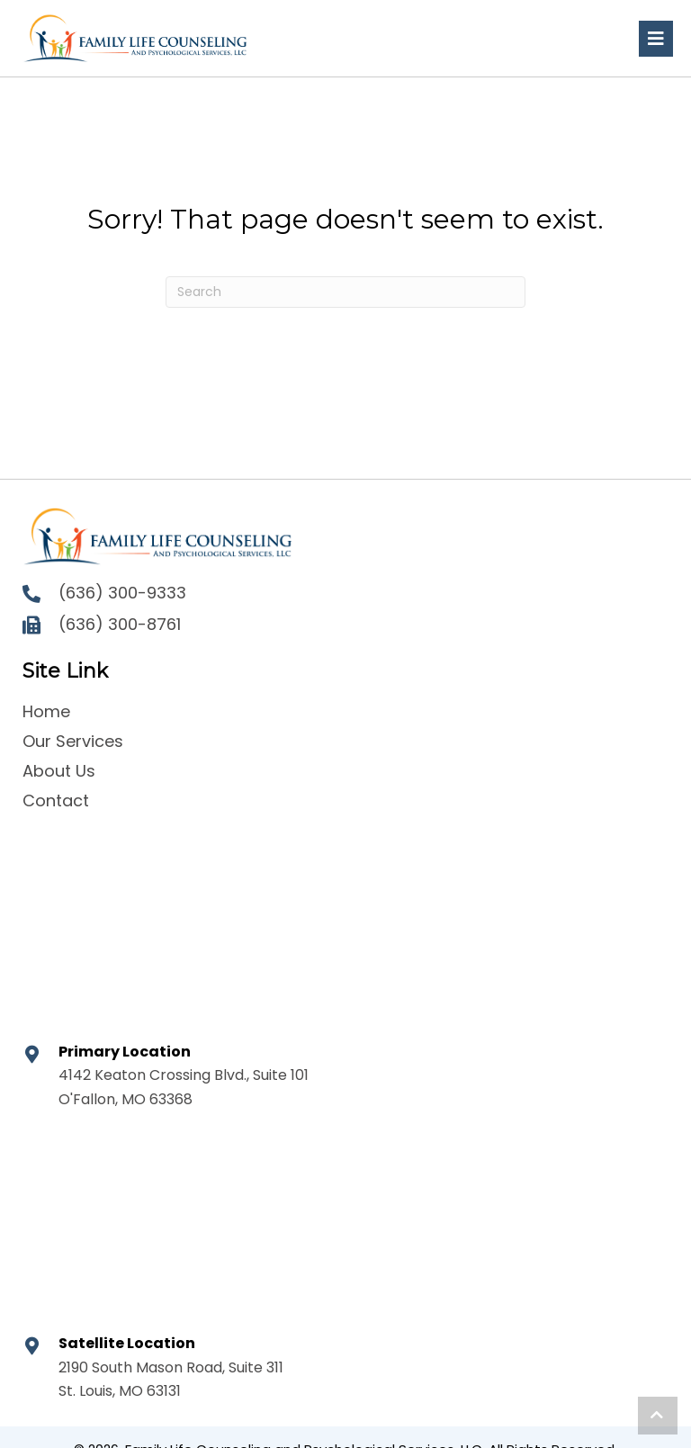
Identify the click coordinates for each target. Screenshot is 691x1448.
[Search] (345, 292)
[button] (658, 1416)
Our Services (72, 741)
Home (46, 711)
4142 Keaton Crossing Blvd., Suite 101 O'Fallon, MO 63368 (183, 1087)
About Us (58, 771)
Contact (55, 800)
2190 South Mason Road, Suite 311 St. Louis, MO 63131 (170, 1379)
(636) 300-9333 (122, 592)
